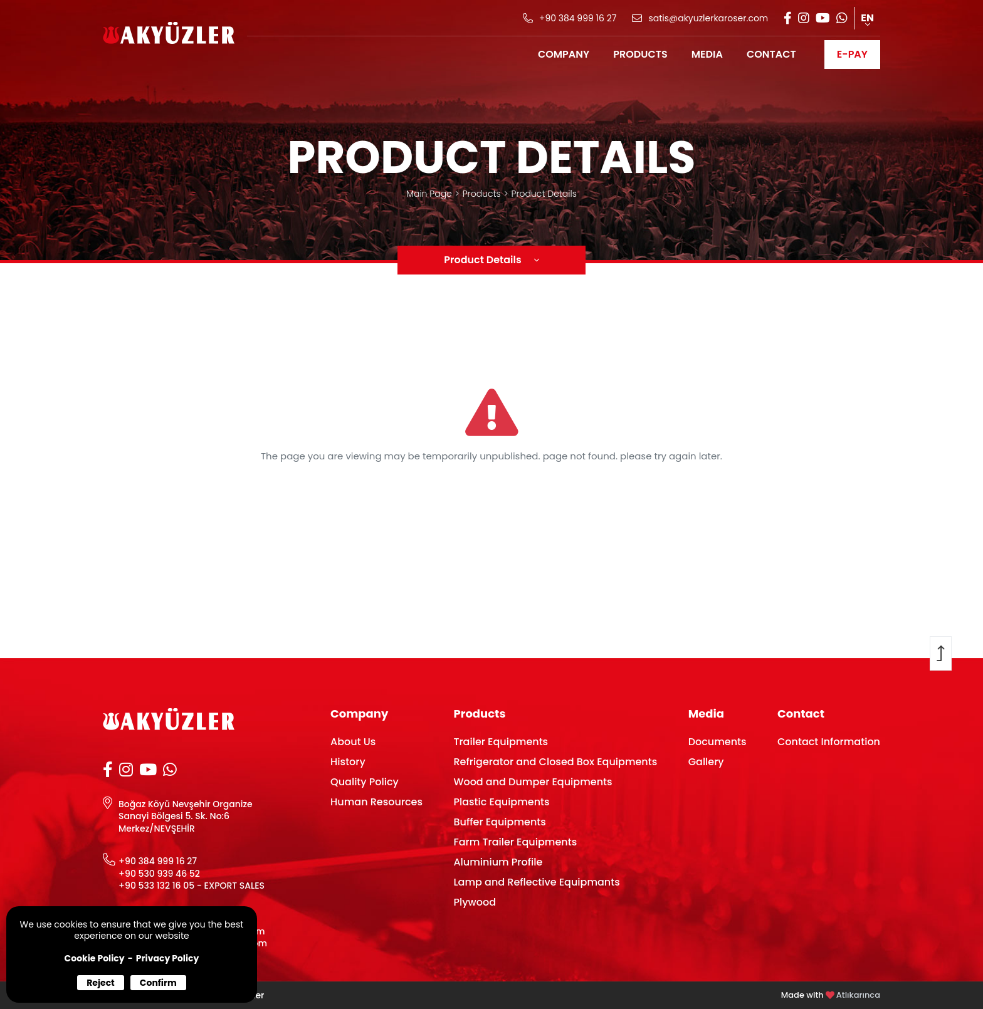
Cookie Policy (95, 958)
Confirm (158, 982)
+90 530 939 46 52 (159, 874)
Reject (101, 982)
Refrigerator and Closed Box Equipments (555, 762)
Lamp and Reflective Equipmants (536, 882)
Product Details (544, 193)
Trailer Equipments (500, 742)
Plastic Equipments (501, 802)
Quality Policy (364, 782)
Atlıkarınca (858, 995)
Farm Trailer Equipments (515, 842)
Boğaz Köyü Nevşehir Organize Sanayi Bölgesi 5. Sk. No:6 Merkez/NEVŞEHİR (185, 816)
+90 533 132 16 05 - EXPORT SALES (191, 886)
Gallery (706, 762)
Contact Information (828, 742)
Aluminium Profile (497, 862)
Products (482, 193)
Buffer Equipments (499, 822)
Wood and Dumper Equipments (532, 782)
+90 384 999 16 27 (157, 861)
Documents (717, 742)
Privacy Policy (167, 958)
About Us (353, 742)
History (347, 762)
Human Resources (376, 802)
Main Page (429, 193)
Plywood (474, 902)
